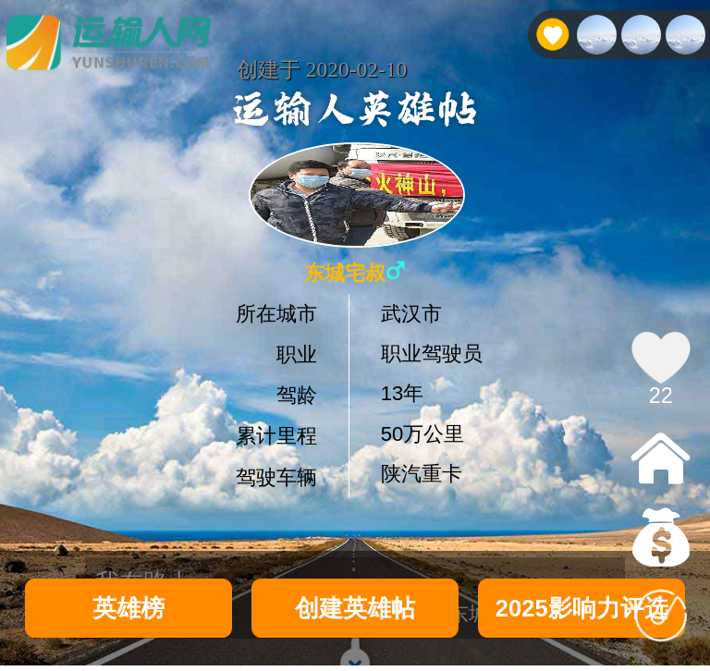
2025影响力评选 (582, 608)
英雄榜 (128, 608)
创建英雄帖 (355, 608)
